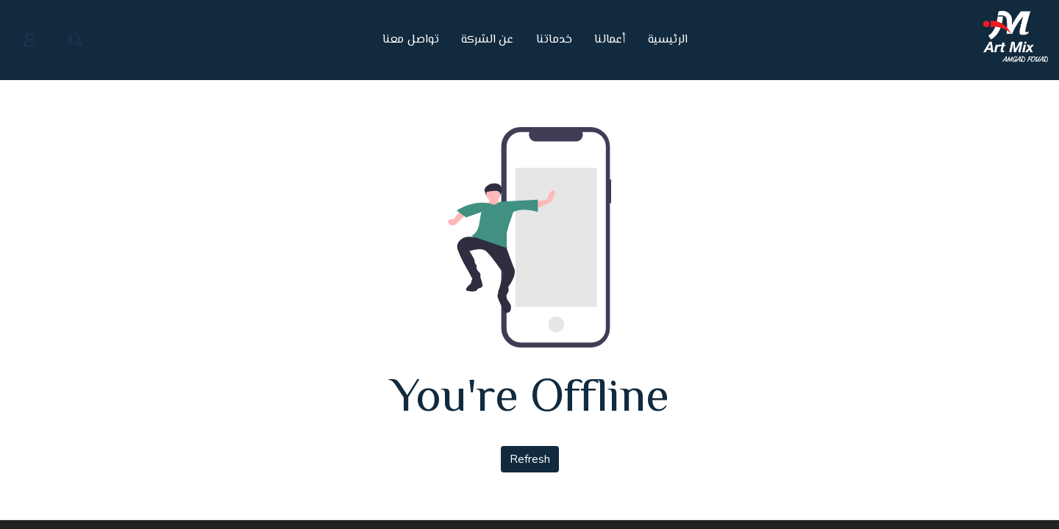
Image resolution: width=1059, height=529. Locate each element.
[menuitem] (662, 40)
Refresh (530, 459)
